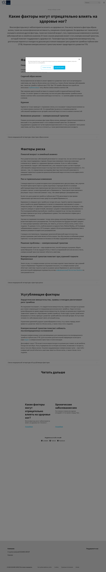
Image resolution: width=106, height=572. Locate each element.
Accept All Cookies (59, 67)
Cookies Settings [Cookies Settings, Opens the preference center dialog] (46, 67)
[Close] (79, 59)
